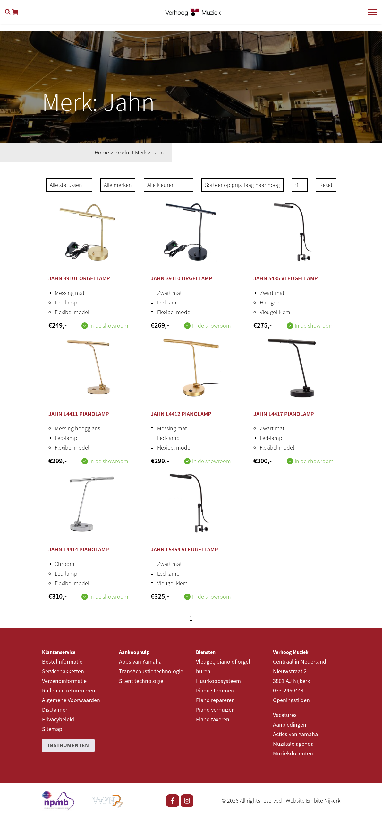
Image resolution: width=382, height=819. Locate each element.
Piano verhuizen (215, 709)
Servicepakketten (63, 671)
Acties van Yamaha (295, 734)
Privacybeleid (58, 719)
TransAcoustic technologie (151, 671)
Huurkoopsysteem (218, 680)
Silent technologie (141, 680)
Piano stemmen (215, 690)
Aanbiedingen (289, 724)
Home (102, 152)
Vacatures (285, 714)
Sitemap (52, 729)
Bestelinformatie (62, 661)
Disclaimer (54, 709)
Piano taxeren (212, 719)
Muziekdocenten (293, 753)
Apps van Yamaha (140, 661)
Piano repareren (215, 700)
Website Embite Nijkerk (313, 800)
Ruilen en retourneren (68, 690)
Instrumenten (68, 745)
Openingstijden (291, 700)
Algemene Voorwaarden (71, 700)
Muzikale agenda (293, 743)
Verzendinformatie (64, 680)
